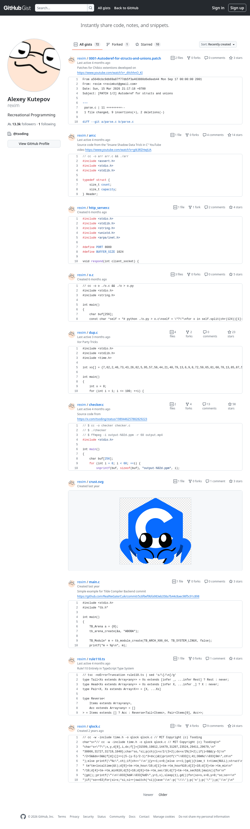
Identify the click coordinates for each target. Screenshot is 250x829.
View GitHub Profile (34, 143)
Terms (62, 817)
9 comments (213, 726)
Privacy (74, 817)
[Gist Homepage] (17, 8)
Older (163, 794)
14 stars (235, 135)
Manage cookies (164, 817)
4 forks (188, 406)
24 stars (235, 726)
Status (101, 817)
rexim (81, 58)
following (47, 124)
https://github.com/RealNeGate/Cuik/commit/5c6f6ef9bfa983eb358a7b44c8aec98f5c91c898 (138, 596)
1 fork (194, 207)
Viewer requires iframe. (155, 530)
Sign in (218, 7)
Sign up (237, 7)
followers (22, 124)
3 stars (235, 58)
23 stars (231, 334)
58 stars (232, 406)
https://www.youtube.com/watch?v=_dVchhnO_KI (110, 73)
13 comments (209, 406)
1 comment (215, 481)
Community (117, 817)
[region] (155, 100)
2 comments (214, 207)
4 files (173, 334)
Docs (132, 817)
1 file (176, 135)
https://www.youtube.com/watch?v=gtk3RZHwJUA (118, 150)
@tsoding (20, 133)
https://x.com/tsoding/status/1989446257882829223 (112, 419)
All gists (104, 8)
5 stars (235, 274)
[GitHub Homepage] (23, 817)
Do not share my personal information (204, 817)
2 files (177, 58)
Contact (144, 817)
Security (88, 817)
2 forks (189, 334)
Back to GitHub (126, 8)
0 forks (194, 58)
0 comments (214, 58)
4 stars (235, 207)
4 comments (213, 135)
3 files (177, 274)
